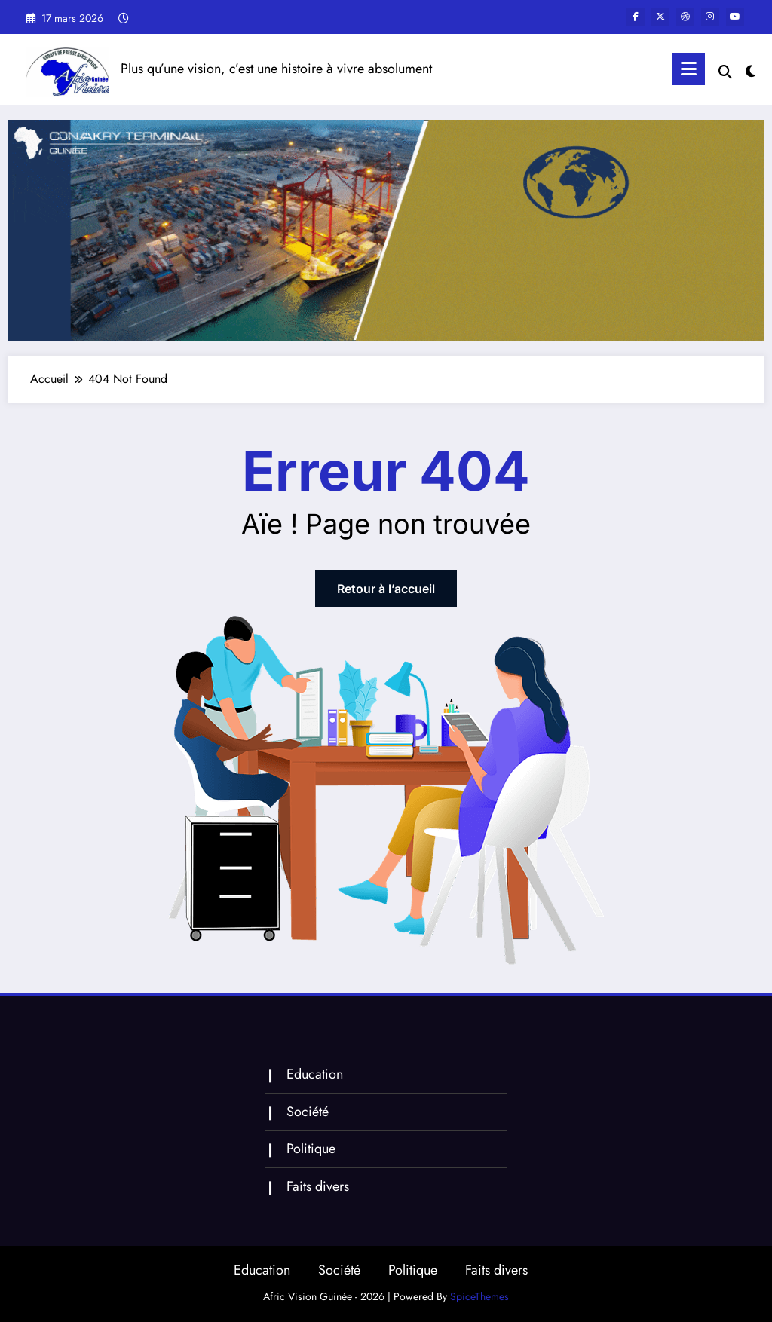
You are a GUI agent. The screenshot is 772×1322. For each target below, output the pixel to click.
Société (307, 1112)
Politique (310, 1148)
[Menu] (688, 69)
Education (314, 1074)
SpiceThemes (479, 1296)
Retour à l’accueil (386, 588)
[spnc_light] (751, 69)
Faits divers (317, 1186)
